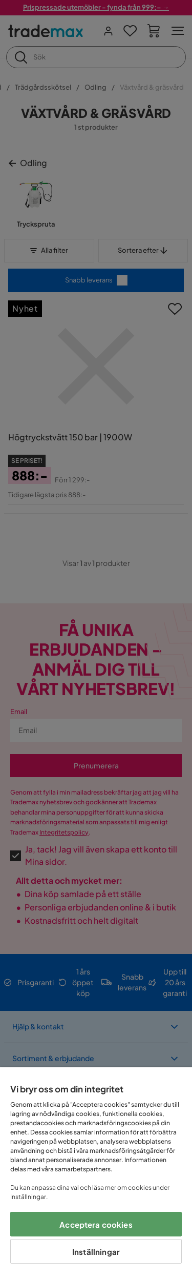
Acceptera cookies (96, 1224)
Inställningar (96, 1251)
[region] (96, 1173)
